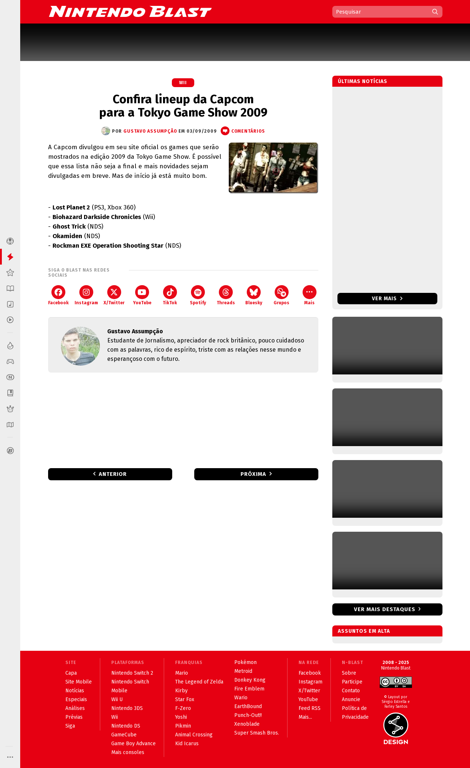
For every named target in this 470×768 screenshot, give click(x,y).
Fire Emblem (249, 689)
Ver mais (387, 298)
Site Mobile (78, 682)
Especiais (76, 699)
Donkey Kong (249, 680)
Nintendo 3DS (127, 708)
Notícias (74, 691)
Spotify (198, 295)
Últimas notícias (362, 81)
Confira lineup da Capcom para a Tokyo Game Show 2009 (183, 106)
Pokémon (245, 662)
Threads (226, 295)
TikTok (170, 295)
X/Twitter (114, 295)
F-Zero (183, 708)
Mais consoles (127, 752)
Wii (183, 82)
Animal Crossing (194, 735)
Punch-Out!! (248, 715)
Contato (351, 691)
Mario (181, 673)
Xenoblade (247, 724)
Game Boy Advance (133, 743)
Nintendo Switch (130, 682)
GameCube (124, 735)
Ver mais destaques (384, 609)
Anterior (113, 474)
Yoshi (181, 717)
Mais (310, 295)
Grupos (281, 295)
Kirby (181, 691)
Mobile (119, 691)
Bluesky (253, 295)
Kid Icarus (187, 743)
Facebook (58, 295)
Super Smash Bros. (256, 733)
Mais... (305, 717)
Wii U (117, 699)
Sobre (349, 673)
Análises (75, 708)
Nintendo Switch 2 (132, 673)
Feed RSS (310, 708)
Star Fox (184, 699)
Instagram (86, 295)
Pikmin (183, 726)
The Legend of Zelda (199, 682)
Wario (240, 698)
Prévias (74, 717)
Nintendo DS (125, 726)
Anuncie (351, 699)
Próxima (253, 474)
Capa (71, 673)
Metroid (243, 671)
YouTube (142, 295)
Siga (70, 726)
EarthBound (248, 706)
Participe (352, 682)
